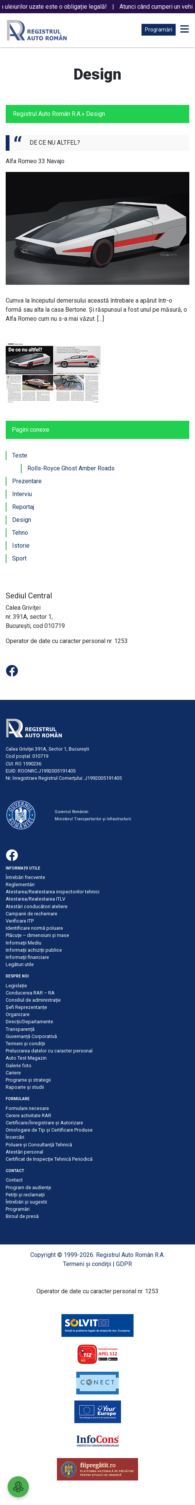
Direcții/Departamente (29, 1021)
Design (21, 519)
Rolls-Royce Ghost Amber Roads (71, 468)
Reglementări (20, 884)
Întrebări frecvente (25, 877)
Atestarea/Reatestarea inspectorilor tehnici (52, 892)
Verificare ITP (20, 921)
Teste (19, 455)
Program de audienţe (28, 1187)
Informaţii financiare (27, 957)
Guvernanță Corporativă (31, 1036)
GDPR (124, 1264)
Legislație (16, 985)
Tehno (20, 532)
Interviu (22, 494)
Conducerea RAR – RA (30, 993)
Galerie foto (18, 1065)
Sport (19, 558)
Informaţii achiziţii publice (34, 950)
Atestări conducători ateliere (37, 906)
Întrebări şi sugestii (26, 1202)
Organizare (18, 1014)
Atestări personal (24, 1152)
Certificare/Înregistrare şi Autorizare (44, 1123)
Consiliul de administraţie (33, 1000)
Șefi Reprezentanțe (26, 1007)
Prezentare (27, 481)
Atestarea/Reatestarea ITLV (35, 899)
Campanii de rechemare (31, 913)
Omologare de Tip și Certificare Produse (49, 1130)
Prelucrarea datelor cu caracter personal (49, 1051)
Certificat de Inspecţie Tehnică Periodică (49, 1159)
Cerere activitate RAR (28, 1115)
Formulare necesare (27, 1108)
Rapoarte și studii (25, 1087)
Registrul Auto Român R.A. (47, 113)
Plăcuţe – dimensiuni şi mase (37, 935)
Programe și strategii (28, 1080)
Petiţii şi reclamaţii (25, 1194)
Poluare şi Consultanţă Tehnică (39, 1144)
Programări (158, 30)
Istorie (21, 545)
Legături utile (20, 964)
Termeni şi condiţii (25, 1043)
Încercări (15, 1137)
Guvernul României (71, 811)
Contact (14, 1180)
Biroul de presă (22, 1216)
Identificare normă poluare (34, 928)
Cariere (13, 1073)
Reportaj (23, 507)
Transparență (20, 1029)
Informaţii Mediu (23, 943)
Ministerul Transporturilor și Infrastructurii (93, 819)
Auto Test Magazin (26, 1058)
